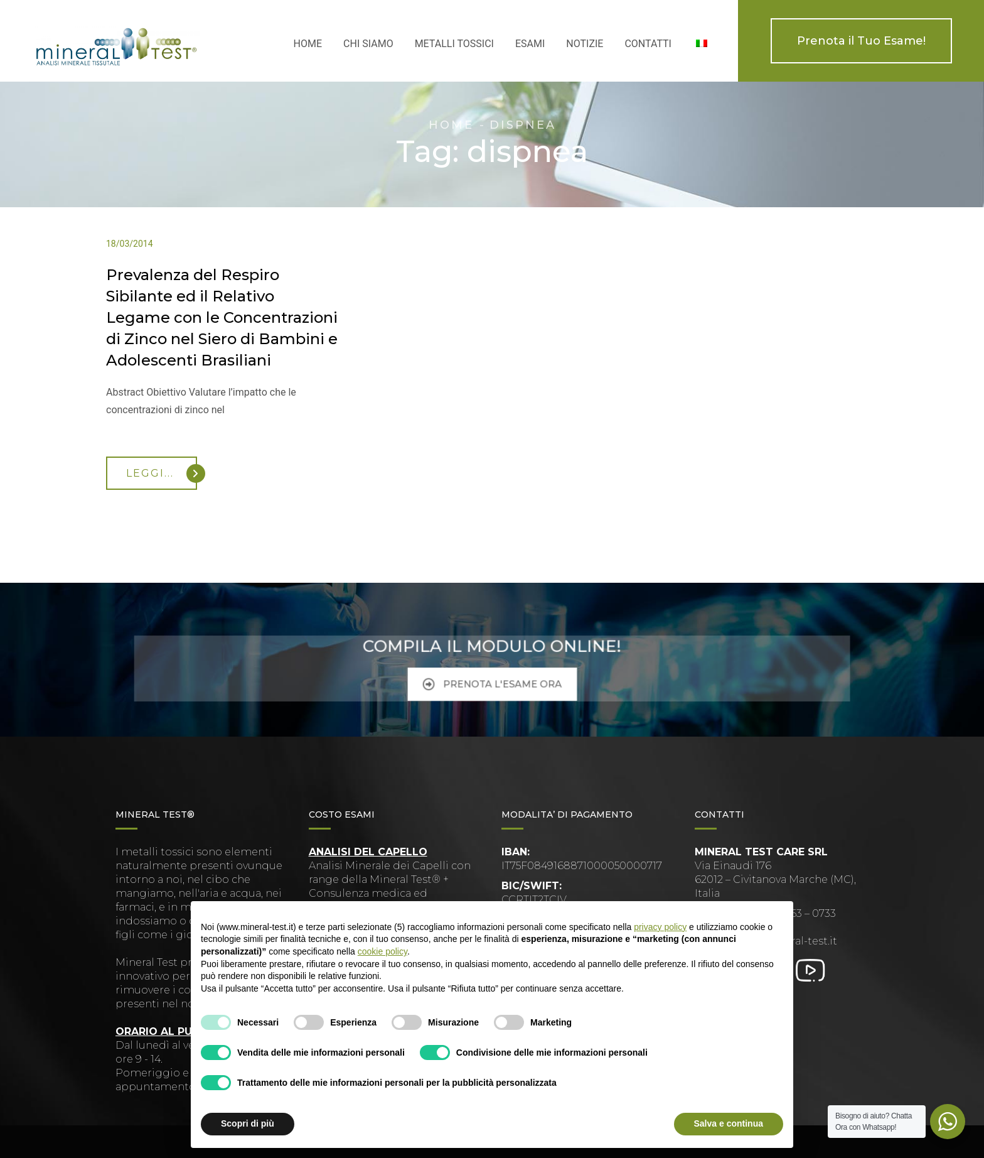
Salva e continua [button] (728, 1123)
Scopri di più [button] (247, 1123)
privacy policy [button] (660, 927)
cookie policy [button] (382, 951)
